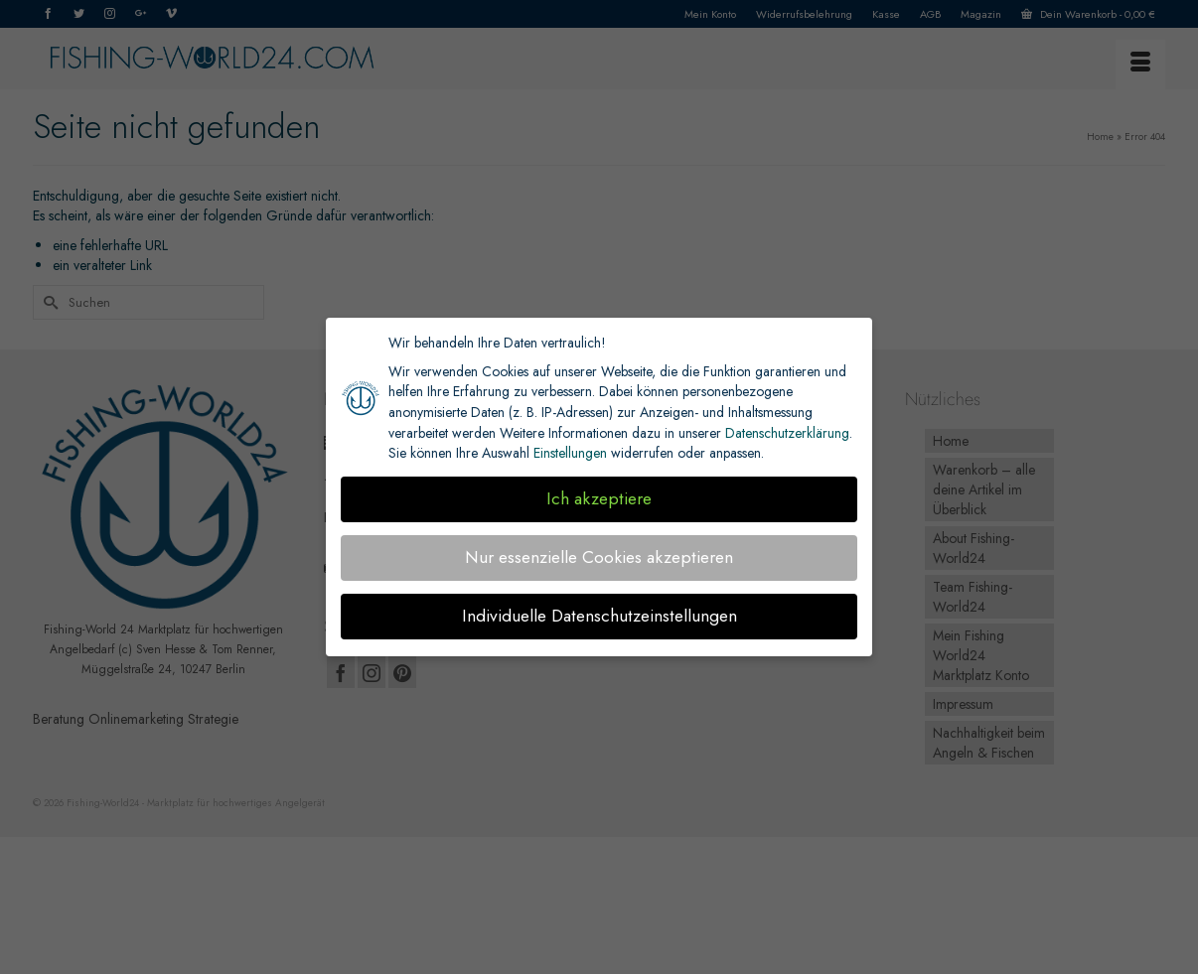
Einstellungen (570, 453)
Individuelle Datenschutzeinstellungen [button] (599, 615)
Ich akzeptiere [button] (599, 498)
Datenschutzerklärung (787, 433)
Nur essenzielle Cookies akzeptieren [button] (599, 557)
